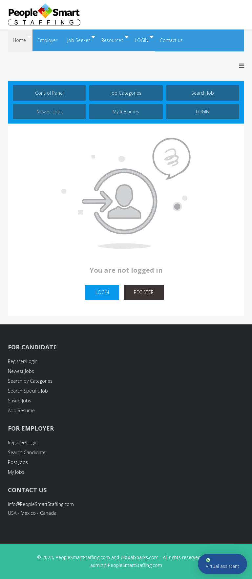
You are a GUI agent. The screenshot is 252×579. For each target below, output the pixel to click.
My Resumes (126, 111)
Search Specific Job (28, 391)
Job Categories (126, 93)
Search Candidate (27, 452)
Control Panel (49, 93)
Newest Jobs (49, 111)
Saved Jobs (19, 400)
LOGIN (202, 111)
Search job (202, 93)
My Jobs (16, 472)
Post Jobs (18, 462)
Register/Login (22, 361)
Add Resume (21, 410)
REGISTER (144, 292)
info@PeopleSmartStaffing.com (41, 504)
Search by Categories (30, 381)
